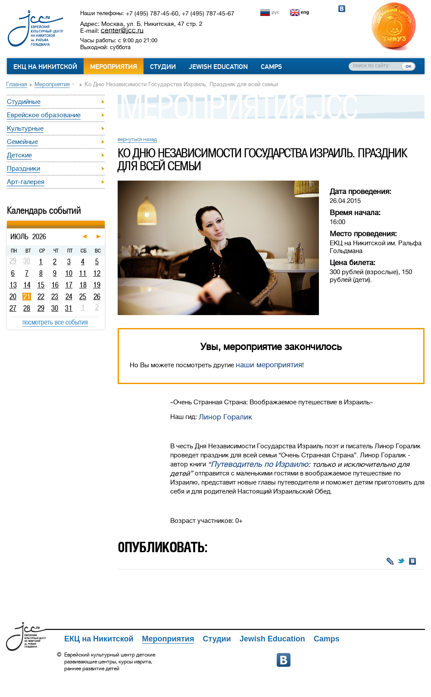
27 (12, 308)
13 (13, 285)
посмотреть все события (55, 322)
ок (408, 66)
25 (82, 296)
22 (40, 296)
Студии (163, 67)
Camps (271, 67)
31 (68, 308)
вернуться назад (137, 139)
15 (40, 285)
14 (27, 285)
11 (83, 273)
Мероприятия (113, 67)
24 (69, 296)
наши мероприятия (269, 365)
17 (68, 285)
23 (54, 296)
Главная (16, 84)
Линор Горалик (225, 417)
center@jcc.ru (122, 30)
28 (26, 308)
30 (54, 308)
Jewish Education (218, 67)
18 (83, 285)
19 (96, 285)
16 (55, 285)
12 (96, 273)
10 (68, 273)
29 (40, 308)
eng (305, 12)
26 (97, 296)
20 (12, 296)
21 (27, 296)
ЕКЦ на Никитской (45, 67)
